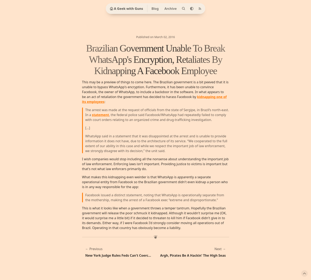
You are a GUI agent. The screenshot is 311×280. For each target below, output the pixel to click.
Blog (155, 8)
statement (100, 115)
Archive (170, 8)
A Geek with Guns (126, 8)
